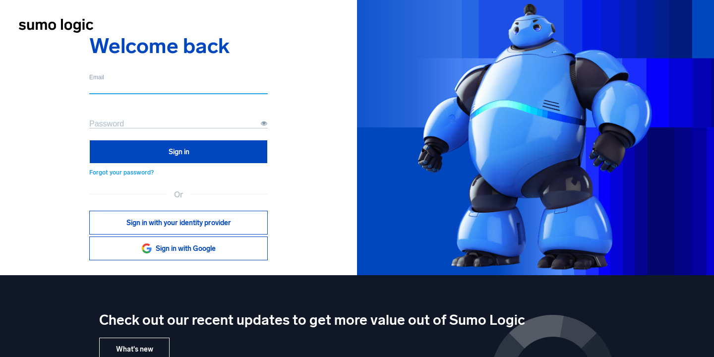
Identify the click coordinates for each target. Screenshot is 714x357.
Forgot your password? (121, 172)
